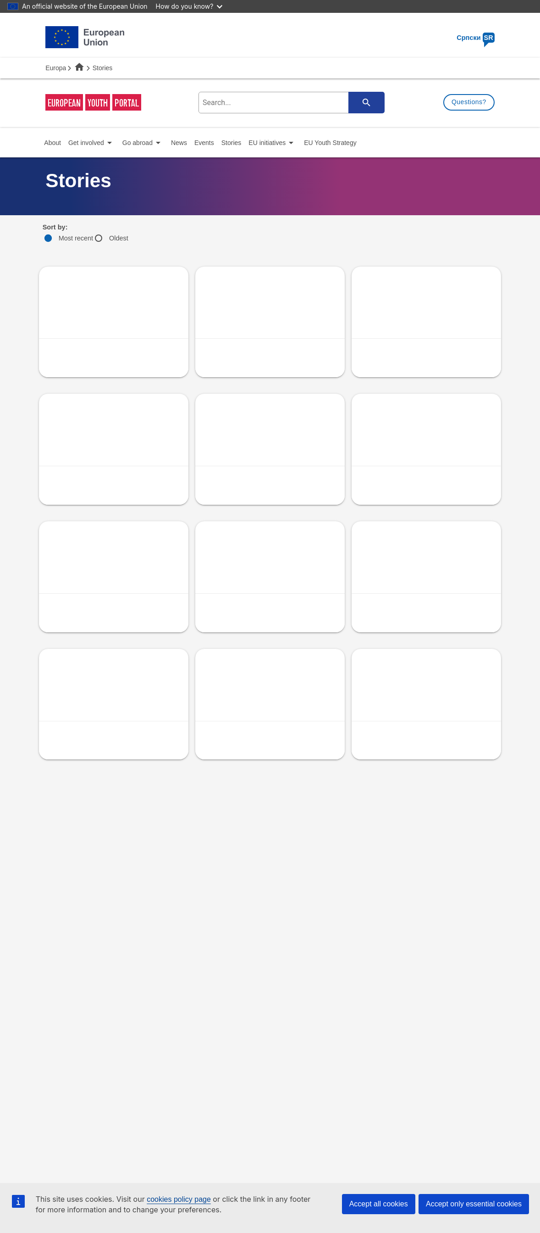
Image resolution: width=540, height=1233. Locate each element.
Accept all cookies (378, 1204)
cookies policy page (179, 1199)
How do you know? (189, 6)
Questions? (469, 102)
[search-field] (290, 102)
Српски (476, 38)
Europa (55, 68)
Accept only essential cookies (474, 1204)
